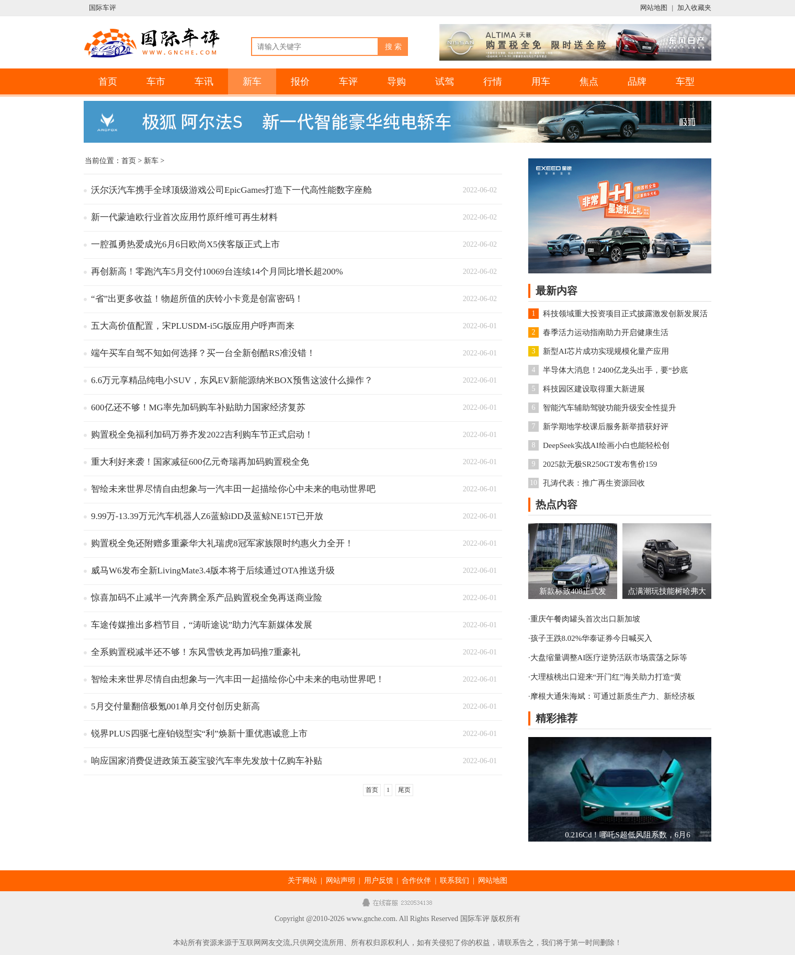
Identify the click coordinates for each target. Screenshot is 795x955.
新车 (252, 81)
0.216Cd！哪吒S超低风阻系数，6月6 (627, 835)
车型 (685, 81)
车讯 (204, 81)
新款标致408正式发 (572, 591)
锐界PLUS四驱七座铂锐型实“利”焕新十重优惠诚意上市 (199, 734)
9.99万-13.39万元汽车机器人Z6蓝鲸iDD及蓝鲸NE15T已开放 (207, 516)
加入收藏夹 (694, 7)
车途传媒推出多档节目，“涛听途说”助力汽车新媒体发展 (201, 625)
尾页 (404, 789)
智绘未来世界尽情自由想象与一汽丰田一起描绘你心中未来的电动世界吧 (233, 489)
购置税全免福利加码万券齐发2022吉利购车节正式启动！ (202, 435)
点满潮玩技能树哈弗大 (667, 591)
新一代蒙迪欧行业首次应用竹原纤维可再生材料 (184, 217)
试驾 (444, 81)
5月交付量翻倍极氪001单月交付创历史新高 (175, 706)
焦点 (589, 81)
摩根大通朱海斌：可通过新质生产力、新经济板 (612, 696)
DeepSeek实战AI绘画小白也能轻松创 (606, 445)
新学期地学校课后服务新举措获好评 (605, 426)
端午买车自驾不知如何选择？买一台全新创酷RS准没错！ (203, 353)
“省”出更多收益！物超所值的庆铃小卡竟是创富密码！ (197, 299)
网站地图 (653, 7)
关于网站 (302, 880)
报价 (300, 81)
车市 (155, 81)
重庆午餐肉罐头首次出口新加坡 (585, 619)
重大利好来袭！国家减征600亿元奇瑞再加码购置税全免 (200, 462)
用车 (540, 81)
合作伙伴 (416, 880)
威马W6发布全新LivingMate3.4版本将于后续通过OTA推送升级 (213, 571)
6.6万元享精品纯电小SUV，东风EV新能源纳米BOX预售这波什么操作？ (232, 380)
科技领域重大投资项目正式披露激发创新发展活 (625, 313)
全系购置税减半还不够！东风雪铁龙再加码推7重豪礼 (195, 652)
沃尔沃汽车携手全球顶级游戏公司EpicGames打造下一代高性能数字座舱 (231, 190)
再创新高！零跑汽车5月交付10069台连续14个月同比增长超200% (217, 272)
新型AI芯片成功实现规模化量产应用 (606, 351)
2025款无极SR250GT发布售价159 (600, 464)
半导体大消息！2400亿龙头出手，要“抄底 (615, 370)
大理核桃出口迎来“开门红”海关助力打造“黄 (606, 677)
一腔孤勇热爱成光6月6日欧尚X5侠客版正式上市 (185, 244)
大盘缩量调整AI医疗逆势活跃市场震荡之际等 (609, 657)
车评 (348, 81)
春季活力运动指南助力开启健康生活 (605, 332)
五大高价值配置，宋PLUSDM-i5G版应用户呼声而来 (192, 326)
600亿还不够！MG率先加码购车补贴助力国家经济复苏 (198, 407)
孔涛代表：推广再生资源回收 (594, 483)
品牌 (637, 81)
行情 (492, 81)
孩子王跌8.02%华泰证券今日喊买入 (591, 638)
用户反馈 (378, 880)
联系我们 (454, 880)
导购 (396, 81)
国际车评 (102, 7)
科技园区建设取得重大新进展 (594, 389)
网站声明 (340, 880)
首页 (107, 81)
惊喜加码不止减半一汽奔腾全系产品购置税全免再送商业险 (206, 598)
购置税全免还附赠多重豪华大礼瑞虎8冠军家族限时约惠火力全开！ (222, 543)
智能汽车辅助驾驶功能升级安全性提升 (609, 408)
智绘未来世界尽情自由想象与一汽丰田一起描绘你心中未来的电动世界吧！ (237, 679)
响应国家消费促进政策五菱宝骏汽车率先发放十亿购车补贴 (206, 761)
